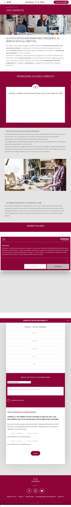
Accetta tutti (58, 266)
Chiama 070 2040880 (61, 2)
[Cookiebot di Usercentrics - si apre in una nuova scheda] (61, 239)
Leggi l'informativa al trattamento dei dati (21, 412)
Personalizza (62, 261)
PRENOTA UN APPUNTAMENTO (35, 320)
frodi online (30, 497)
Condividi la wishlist (15, 400)
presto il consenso (15, 433)
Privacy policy (11, 497)
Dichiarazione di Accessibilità (46, 497)
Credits (21, 497)
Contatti (61, 497)
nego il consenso (31, 433)
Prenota (35, 453)
